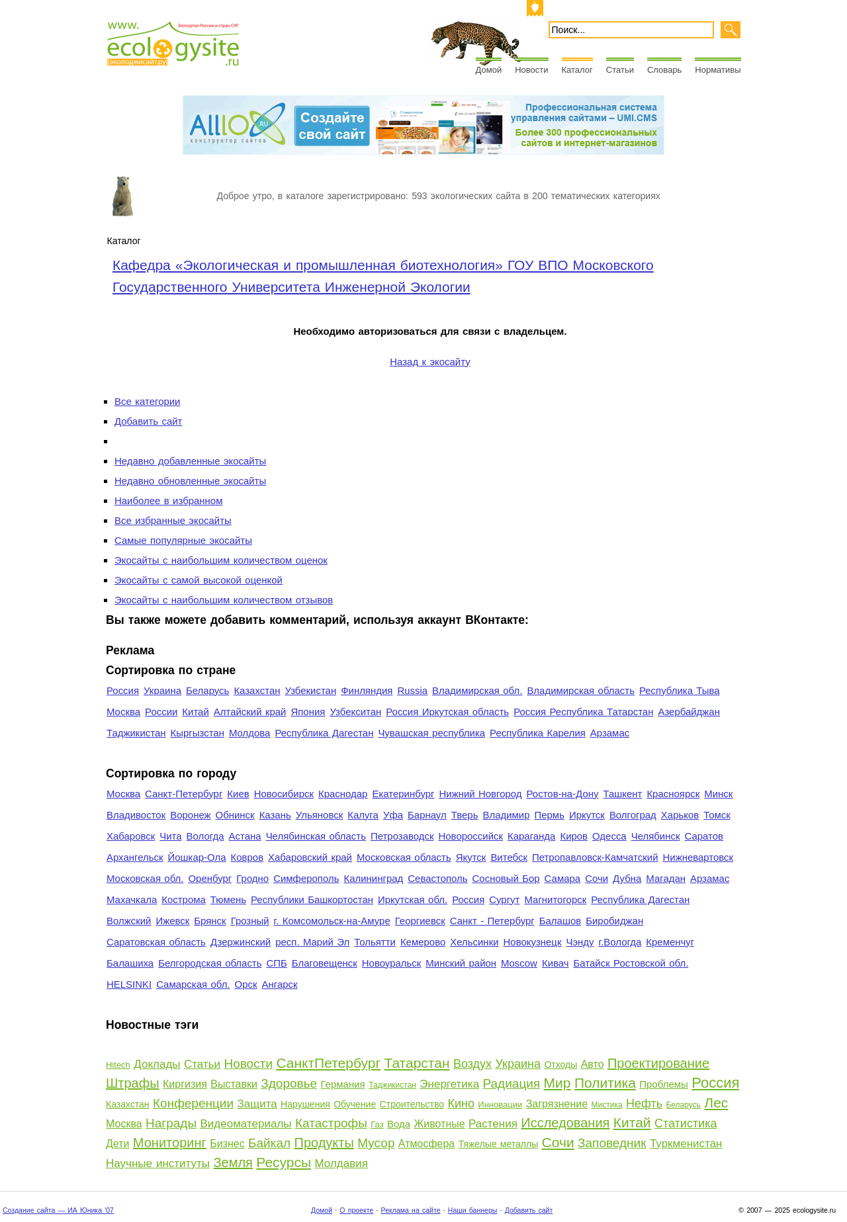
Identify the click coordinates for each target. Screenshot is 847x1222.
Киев (238, 793)
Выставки (233, 1084)
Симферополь (306, 878)
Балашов (560, 920)
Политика (605, 1082)
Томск (717, 814)
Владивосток (136, 814)
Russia (412, 690)
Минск (718, 793)
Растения (492, 1123)
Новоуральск (392, 963)
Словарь (664, 70)
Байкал (269, 1143)
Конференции (193, 1103)
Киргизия (185, 1084)
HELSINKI (129, 984)
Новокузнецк (533, 941)
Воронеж (190, 814)
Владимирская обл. (477, 690)
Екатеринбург (403, 793)
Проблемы (663, 1084)
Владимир (505, 814)
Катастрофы (331, 1123)
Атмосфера (426, 1143)
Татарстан (417, 1062)
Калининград (373, 878)
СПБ (277, 963)
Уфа (393, 814)
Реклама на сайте (411, 1210)
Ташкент (622, 793)
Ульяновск (319, 814)
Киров (574, 836)
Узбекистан (310, 690)
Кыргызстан (197, 732)
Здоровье (289, 1083)
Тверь (464, 814)
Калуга (363, 814)
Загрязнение (557, 1104)
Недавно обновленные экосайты (190, 480)
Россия (123, 690)
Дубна (627, 878)
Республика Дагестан (324, 732)
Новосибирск (284, 793)
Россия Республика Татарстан (583, 711)
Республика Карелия (538, 732)
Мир (557, 1082)
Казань (275, 814)
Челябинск (655, 836)
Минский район (460, 963)
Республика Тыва (679, 690)
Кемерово (422, 941)
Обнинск (235, 814)
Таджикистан (136, 732)
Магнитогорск (555, 899)
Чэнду (580, 941)
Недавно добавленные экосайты (190, 460)
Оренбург (210, 878)
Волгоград (632, 814)
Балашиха (130, 963)
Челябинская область (316, 836)
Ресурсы (283, 1162)
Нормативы (717, 70)
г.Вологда (620, 941)
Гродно (252, 878)
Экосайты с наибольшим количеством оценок (221, 560)
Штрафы (132, 1083)
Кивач (555, 963)
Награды (171, 1123)
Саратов (704, 836)
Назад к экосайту (430, 361)
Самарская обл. (193, 984)
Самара (563, 878)
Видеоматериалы (246, 1123)
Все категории (147, 401)
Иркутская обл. (412, 899)
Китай (195, 711)
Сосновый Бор (506, 878)
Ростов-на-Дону (563, 793)
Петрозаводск (402, 836)
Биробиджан (614, 920)
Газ (377, 1124)
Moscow (519, 963)
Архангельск (135, 857)
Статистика (685, 1123)
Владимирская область (581, 690)
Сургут (504, 899)
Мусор (375, 1143)
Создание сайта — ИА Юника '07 (58, 1210)
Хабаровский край (310, 857)
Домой (489, 70)
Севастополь (437, 878)
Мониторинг (169, 1142)
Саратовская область (156, 941)
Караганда (531, 836)
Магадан (666, 878)
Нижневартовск (698, 857)
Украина (162, 690)
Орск (246, 984)
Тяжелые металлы (499, 1144)
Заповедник (612, 1143)
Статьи (620, 70)
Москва (123, 711)
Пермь (549, 814)
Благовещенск (324, 963)
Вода (398, 1123)
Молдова (249, 732)
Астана (245, 836)
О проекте (356, 1210)
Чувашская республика (431, 732)
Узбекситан (355, 711)
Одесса (609, 836)
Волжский (129, 920)
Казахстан (257, 690)
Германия (343, 1084)
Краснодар (342, 793)
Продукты (324, 1142)
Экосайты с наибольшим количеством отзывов (223, 599)
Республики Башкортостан (312, 899)
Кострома (183, 899)
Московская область (404, 857)
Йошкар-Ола (196, 857)
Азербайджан (689, 711)
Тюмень (228, 899)
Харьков (680, 814)
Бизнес (227, 1143)
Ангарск (280, 984)
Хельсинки (474, 941)
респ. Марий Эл (312, 941)
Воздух (472, 1063)
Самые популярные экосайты (183, 540)
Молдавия (341, 1163)
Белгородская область (209, 963)
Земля (232, 1162)
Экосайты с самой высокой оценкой (198, 580)
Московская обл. (145, 878)
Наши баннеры (473, 1210)
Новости (531, 70)
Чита (170, 836)
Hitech (118, 1065)
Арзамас (609, 732)
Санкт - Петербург (492, 920)
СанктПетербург (328, 1062)
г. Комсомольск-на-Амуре (332, 920)
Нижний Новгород (480, 793)
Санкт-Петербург (183, 793)
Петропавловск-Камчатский (595, 857)
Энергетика (449, 1084)
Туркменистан (686, 1143)
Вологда (205, 836)
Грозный (250, 920)
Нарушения (305, 1104)
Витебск (508, 857)
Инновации (500, 1105)
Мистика (607, 1105)
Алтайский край (250, 711)
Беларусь (207, 690)
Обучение (355, 1104)
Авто (592, 1064)
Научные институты (158, 1163)
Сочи (596, 878)
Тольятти (375, 941)
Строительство (412, 1104)
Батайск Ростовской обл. (631, 963)
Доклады (157, 1064)
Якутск (471, 857)
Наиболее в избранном (168, 500)
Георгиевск (420, 920)
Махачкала (132, 899)
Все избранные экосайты (173, 520)
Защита (257, 1104)
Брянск (210, 920)
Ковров (247, 857)
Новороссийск (470, 836)
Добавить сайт (148, 421)
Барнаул (427, 814)
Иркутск (587, 814)
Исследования (565, 1122)
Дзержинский (240, 941)
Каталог (577, 70)
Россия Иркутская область (447, 711)
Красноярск (672, 793)
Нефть (644, 1103)
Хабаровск (131, 836)
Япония (307, 711)
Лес (716, 1102)
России (161, 711)
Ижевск (172, 920)
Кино (460, 1103)
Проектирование (658, 1063)
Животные (439, 1123)
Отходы (560, 1064)
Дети (117, 1143)
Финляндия (366, 690)
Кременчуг (670, 941)
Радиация (512, 1083)
